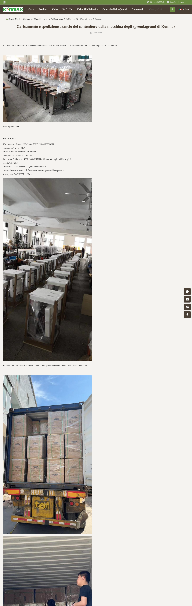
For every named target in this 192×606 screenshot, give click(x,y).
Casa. (31, 9)
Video (55, 9)
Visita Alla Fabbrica (87, 9)
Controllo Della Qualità (115, 9)
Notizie (18, 19)
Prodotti (43, 9)
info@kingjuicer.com (178, 2)
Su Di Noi (67, 9)
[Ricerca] (172, 9)
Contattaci (137, 9)
